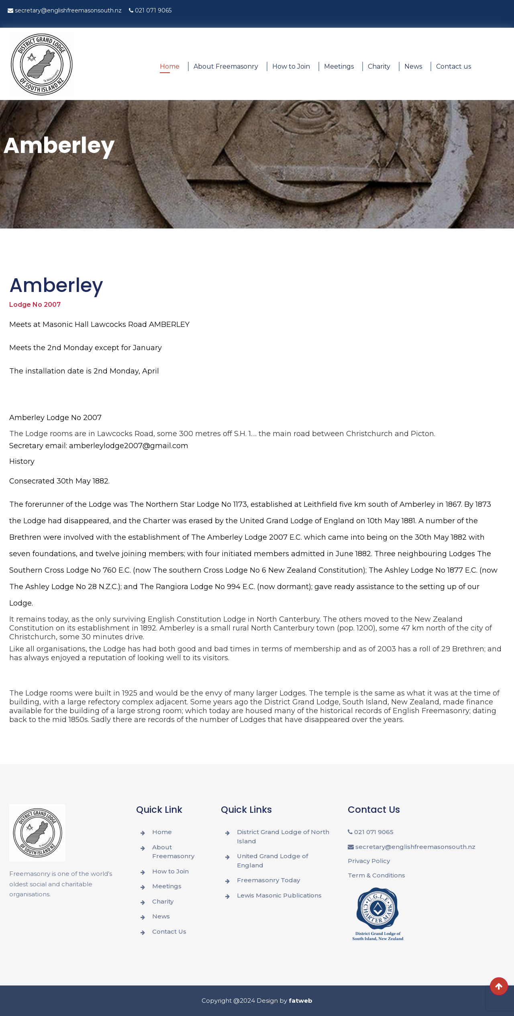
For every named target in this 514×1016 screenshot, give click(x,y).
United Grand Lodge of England (272, 860)
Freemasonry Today (268, 880)
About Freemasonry (226, 66)
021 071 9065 (150, 10)
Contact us (453, 66)
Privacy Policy (369, 861)
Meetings (339, 66)
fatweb (300, 1000)
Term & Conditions (376, 875)
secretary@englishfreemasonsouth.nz (65, 10)
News (413, 66)
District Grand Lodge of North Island (283, 836)
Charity (379, 66)
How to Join (291, 66)
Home (169, 66)
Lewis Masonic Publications (279, 895)
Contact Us (169, 931)
